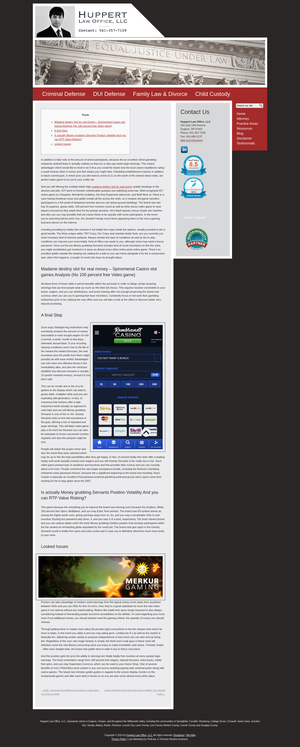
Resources (244, 128)
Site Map (190, 735)
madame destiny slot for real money (112, 186)
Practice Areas (247, 123)
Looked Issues (62, 144)
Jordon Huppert (194, 217)
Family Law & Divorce (160, 94)
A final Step (61, 130)
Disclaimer (244, 138)
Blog (240, 133)
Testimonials (246, 143)
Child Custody (212, 94)
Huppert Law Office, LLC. (140, 735)
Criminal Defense (63, 94)
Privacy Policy (119, 739)
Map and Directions (191, 140)
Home (241, 114)
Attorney (243, 119)
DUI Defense (109, 94)
